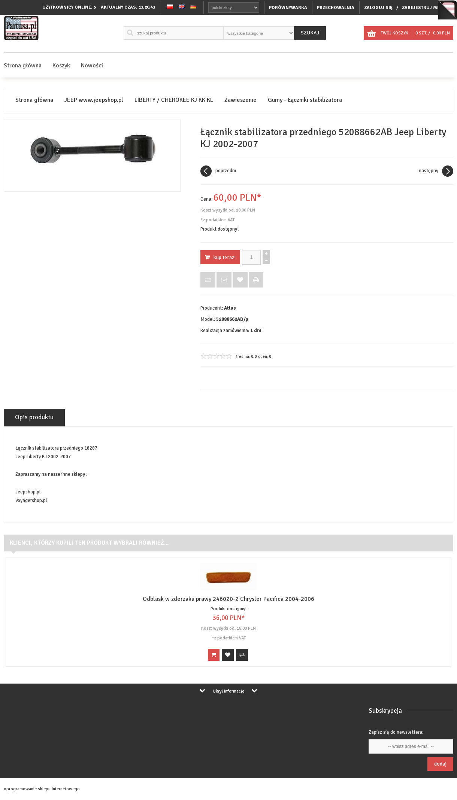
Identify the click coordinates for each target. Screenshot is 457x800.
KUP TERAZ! (220, 257)
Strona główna (23, 65)
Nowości (92, 65)
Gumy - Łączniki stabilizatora (305, 100)
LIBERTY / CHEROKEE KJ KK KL (173, 100)
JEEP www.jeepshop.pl (93, 100)
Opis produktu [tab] (34, 417)
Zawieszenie (240, 100)
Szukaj (310, 33)
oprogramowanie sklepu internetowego (42, 789)
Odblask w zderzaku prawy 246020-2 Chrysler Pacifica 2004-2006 (228, 599)
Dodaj (440, 764)
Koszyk (61, 65)
